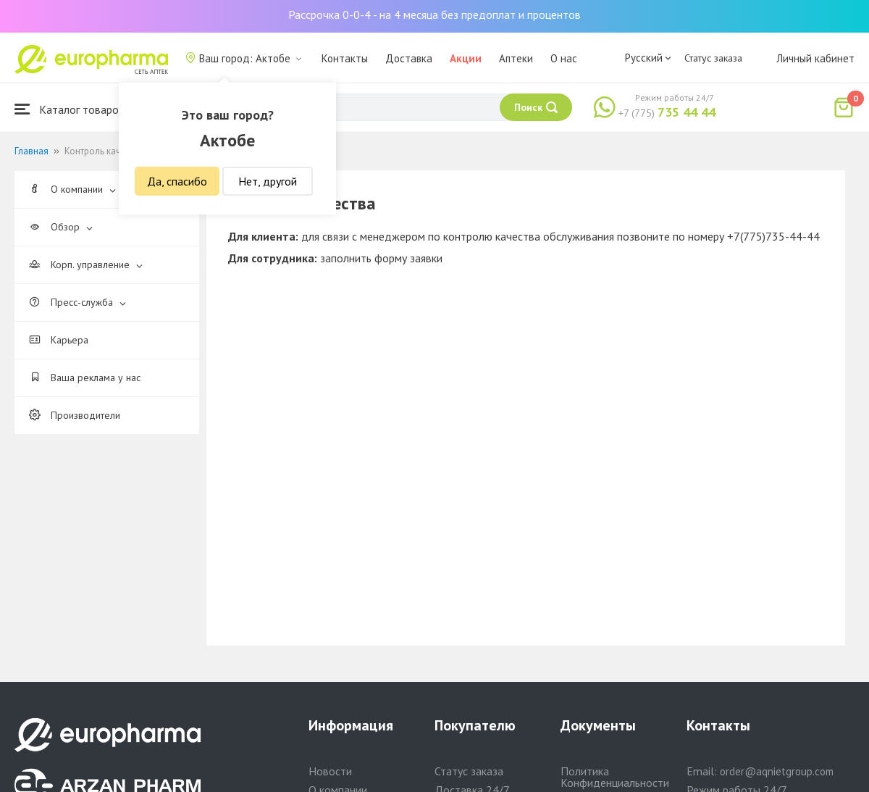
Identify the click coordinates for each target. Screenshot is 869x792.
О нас (563, 58)
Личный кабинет (815, 58)
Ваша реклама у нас (84, 377)
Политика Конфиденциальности (615, 777)
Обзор (61, 226)
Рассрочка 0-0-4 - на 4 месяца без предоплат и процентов (434, 14)
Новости (330, 771)
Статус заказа (713, 57)
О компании (72, 189)
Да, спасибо (177, 181)
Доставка (408, 58)
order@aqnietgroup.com (777, 771)
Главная (31, 151)
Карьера (58, 339)
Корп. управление (86, 264)
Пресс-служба (77, 302)
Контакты (345, 58)
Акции (466, 58)
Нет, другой (267, 181)
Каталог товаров (69, 109)
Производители (74, 415)
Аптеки (516, 58)
